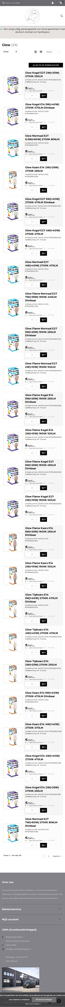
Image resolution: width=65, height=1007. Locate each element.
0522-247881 (11, 945)
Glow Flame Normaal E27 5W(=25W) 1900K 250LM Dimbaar (41, 332)
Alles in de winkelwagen (46, 65)
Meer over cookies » (33, 1004)
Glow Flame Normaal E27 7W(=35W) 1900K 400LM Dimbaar (41, 297)
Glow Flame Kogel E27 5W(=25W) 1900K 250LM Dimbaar (40, 465)
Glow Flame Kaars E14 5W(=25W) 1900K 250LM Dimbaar (40, 531)
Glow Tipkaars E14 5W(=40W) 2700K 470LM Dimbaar (41, 598)
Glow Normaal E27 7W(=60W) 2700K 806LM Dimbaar (41, 822)
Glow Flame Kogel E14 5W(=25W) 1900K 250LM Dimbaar (40, 398)
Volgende (57, 856)
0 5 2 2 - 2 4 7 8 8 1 (11, 3)
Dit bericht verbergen (44, 1000)
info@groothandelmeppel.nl (18, 949)
